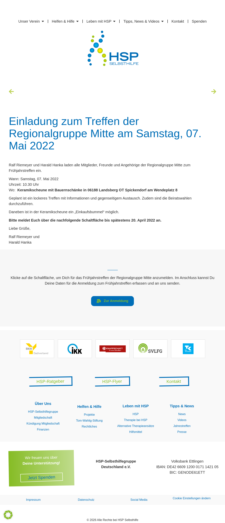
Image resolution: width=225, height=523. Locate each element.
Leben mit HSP (101, 21)
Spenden (199, 21)
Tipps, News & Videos (143, 21)
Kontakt (177, 21)
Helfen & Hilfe (65, 21)
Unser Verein (31, 21)
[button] (8, 515)
